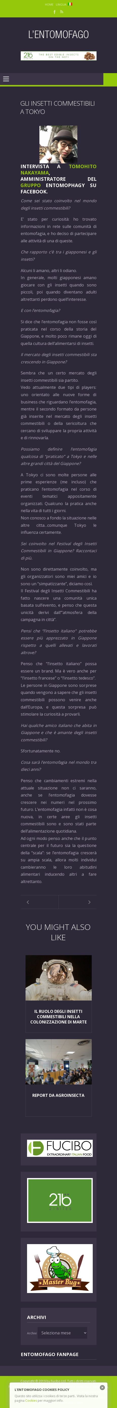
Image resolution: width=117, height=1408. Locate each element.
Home (49, 4)
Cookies (31, 1400)
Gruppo (30, 185)
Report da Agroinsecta (58, 1095)
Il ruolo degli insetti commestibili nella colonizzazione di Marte (58, 1017)
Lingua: (64, 4)
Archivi (32, 1333)
